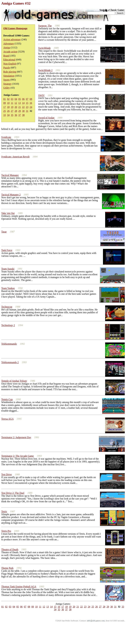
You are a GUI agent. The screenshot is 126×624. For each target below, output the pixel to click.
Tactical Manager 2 (11, 194)
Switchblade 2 (45, 70)
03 (12, 99)
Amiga (6, 47)
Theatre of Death (9, 549)
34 (8, 115)
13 (19, 103)
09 (4, 103)
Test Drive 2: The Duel (12, 493)
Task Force (6, 250)
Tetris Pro (6, 531)
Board (6, 55)
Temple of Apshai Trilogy (14, 381)
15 (27, 103)
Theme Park (7, 568)
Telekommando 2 (10, 362)
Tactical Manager (10, 175)
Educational (9, 59)
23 (27, 107)
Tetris (4, 511)
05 (19, 99)
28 (16, 111)
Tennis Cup (7, 399)
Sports (6, 79)
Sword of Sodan (46, 117)
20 (16, 107)
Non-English (9, 63)
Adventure (8, 43)
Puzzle (6, 67)
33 (4, 115)
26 (8, 111)
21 (19, 107)
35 (12, 115)
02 (8, 99)
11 (12, 103)
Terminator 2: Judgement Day (16, 437)
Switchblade (44, 48)
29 (19, 111)
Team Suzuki (7, 268)
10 (8, 103)
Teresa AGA (7, 419)
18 (8, 107)
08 (31, 99)
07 (27, 99)
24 (31, 107)
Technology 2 (8, 325)
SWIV (41, 95)
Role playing (9, 71)
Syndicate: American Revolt (15, 156)
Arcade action (10, 51)
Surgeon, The (45, 25)
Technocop (6, 306)
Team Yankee (8, 288)
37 (19, 115)
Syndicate (6, 137)
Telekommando (9, 343)
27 (12, 111)
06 (23, 99)
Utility (6, 87)
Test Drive (6, 474)
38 (23, 115)
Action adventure (12, 39)
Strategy (7, 83)
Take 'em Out (8, 213)
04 (16, 99)
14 (23, 103)
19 (12, 107)
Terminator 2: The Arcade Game (17, 456)
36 (16, 115)
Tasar (4, 231)
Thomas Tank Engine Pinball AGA (18, 586)
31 (27, 111)
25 (4, 111)
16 (30, 103)
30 (23, 111)
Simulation (8, 75)
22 (23, 107)
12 (15, 103)
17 (4, 107)
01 (4, 99)
